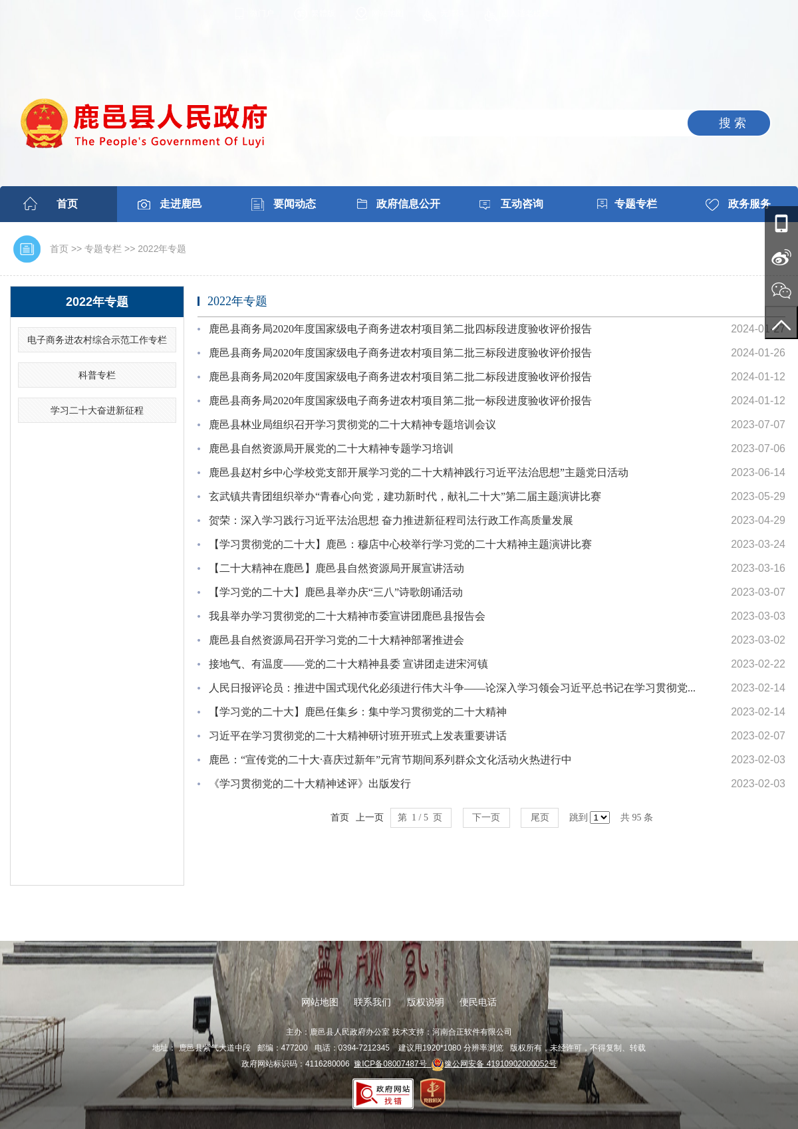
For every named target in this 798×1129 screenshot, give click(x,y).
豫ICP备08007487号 (392, 1063)
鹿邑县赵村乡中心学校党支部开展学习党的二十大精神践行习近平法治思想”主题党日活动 (418, 472)
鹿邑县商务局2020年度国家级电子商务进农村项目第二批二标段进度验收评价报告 (400, 376)
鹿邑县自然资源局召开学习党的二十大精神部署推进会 (336, 640)
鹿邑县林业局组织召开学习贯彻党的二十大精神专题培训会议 (352, 424)
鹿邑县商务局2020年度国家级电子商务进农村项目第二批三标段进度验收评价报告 (400, 352)
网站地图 (388, 13)
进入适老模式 (525, 13)
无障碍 (452, 13)
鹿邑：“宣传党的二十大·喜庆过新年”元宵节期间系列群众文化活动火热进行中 (390, 759)
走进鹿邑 (181, 203)
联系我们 (372, 1002)
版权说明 (425, 1002)
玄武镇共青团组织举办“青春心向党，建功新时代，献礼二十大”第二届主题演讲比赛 (405, 496)
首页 (67, 203)
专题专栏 (635, 203)
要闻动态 (294, 203)
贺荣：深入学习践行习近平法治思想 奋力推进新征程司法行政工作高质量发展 (391, 520)
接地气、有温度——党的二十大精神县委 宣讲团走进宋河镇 (348, 664)
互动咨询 (522, 203)
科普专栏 (97, 375)
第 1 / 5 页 (421, 817)
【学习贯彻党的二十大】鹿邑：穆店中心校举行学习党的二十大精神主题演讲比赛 (400, 544)
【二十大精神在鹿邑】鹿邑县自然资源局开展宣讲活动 (336, 568)
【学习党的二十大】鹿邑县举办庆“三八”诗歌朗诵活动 (336, 592)
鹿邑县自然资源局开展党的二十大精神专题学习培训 (331, 448)
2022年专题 (162, 248)
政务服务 (749, 203)
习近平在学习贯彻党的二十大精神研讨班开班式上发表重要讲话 (358, 735)
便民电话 (478, 1002)
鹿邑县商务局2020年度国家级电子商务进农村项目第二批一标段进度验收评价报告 (400, 400)
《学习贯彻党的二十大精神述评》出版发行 (310, 783)
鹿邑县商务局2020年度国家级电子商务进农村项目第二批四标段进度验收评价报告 (400, 328)
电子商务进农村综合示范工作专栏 (97, 339)
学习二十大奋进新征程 (97, 410)
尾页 (539, 817)
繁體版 (323, 13)
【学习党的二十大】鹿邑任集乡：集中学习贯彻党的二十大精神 (358, 711)
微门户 (262, 13)
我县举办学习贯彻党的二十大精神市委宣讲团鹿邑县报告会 (347, 616)
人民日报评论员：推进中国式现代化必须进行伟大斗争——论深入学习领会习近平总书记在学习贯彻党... (452, 687)
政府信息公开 (408, 203)
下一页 (486, 817)
